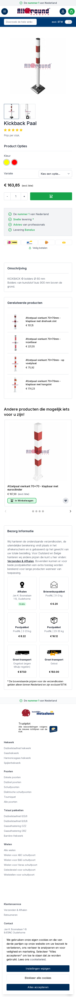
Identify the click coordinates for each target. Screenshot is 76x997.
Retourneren (11, 914)
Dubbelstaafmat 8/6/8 (16, 821)
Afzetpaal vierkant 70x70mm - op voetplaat (45, 362)
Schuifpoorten (11, 787)
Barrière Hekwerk (13, 835)
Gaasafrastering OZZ (15, 826)
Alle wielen (10, 850)
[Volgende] (70, 511)
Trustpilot (24, 723)
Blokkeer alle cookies (38, 978)
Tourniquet (10, 796)
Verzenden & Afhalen (20, 561)
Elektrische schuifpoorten (17, 792)
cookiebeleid (38, 959)
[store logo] (33, 11)
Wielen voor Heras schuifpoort (20, 864)
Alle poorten (10, 801)
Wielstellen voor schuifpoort (19, 874)
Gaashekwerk (11, 753)
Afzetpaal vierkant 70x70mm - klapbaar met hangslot (43, 383)
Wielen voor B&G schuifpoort (19, 860)
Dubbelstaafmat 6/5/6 (15, 816)
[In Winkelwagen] (21, 500)
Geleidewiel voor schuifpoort (19, 869)
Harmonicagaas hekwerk (17, 758)
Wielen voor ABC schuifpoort (19, 855)
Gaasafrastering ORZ (15, 830)
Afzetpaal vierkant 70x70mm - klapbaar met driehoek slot (43, 319)
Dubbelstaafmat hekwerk (17, 748)
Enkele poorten (12, 777)
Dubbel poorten (12, 782)
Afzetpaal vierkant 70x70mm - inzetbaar (43, 341)
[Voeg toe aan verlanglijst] (66, 501)
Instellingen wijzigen (38, 968)
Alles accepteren (38, 987)
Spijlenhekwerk (12, 762)
